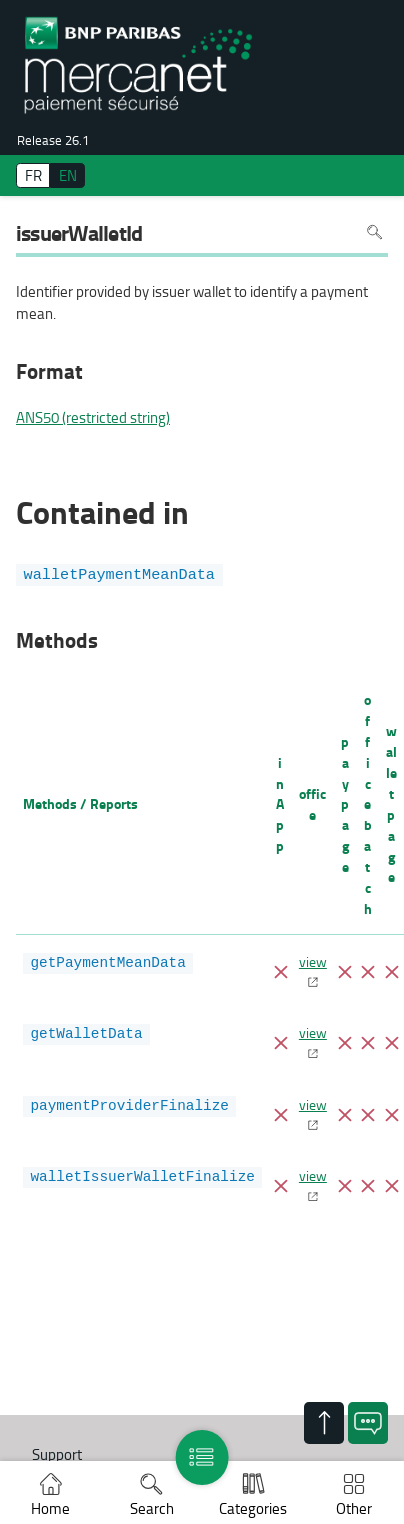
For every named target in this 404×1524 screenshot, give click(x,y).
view (313, 961)
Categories (253, 1508)
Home (50, 1508)
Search (152, 1508)
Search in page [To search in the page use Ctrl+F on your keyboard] (374, 232)
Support (57, 1454)
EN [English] (68, 175)
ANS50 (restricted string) (93, 418)
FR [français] (33, 175)
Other (354, 1508)
